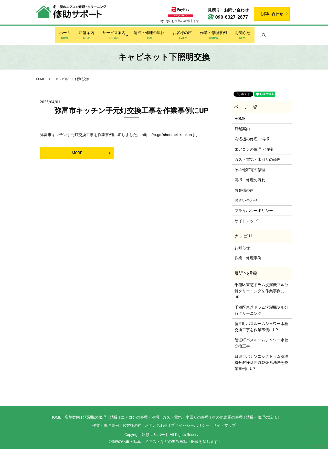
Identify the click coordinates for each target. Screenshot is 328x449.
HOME (40, 75)
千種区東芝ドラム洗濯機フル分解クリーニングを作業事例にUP (261, 286)
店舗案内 (84, 33)
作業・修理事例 (215, 33)
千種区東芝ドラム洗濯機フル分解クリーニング (261, 306)
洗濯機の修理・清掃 (252, 135)
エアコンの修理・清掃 (254, 145)
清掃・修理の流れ (149, 33)
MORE (77, 149)
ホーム (62, 33)
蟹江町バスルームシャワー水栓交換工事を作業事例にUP (261, 322)
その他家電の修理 (250, 166)
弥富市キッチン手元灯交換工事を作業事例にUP (131, 107)
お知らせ (245, 33)
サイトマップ (246, 217)
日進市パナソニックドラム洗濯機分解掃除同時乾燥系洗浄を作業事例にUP (261, 358)
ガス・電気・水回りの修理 (258, 155)
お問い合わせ (271, 14)
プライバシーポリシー (254, 207)
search (272, 33)
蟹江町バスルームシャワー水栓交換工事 (261, 339)
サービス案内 (112, 33)
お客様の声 (183, 33)
